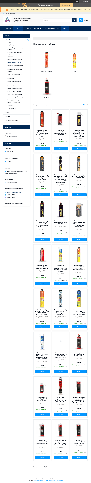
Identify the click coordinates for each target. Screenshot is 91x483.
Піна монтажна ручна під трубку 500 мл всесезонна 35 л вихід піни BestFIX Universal (79, 133)
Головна (8, 28)
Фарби (9, 42)
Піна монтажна (46, 71)
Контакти (37, 28)
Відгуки (7, 116)
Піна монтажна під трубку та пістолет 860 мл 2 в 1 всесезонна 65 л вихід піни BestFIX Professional (60, 178)
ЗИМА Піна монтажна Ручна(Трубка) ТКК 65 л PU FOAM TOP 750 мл (60, 268)
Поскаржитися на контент (41, 480)
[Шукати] (74, 20)
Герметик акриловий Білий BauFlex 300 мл (79, 442)
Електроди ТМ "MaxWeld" (15, 88)
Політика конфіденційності (56, 480)
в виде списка (87, 105)
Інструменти (11, 78)
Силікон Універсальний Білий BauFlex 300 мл (42, 443)
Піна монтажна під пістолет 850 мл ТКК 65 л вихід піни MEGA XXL (60, 312)
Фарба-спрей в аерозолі (15, 45)
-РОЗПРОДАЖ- (12, 108)
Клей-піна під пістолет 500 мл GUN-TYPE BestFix (42, 267)
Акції (64, 28)
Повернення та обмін (13, 33)
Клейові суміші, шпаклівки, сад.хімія (15, 53)
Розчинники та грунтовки (15, 59)
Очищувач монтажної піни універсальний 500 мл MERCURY (60, 133)
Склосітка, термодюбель (15, 94)
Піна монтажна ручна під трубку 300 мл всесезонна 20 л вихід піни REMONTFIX (79, 224)
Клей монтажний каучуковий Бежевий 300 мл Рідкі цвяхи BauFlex (79, 400)
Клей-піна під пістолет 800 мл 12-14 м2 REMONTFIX (79, 176)
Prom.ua (54, 478)
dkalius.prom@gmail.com (14, 192)
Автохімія (10, 56)
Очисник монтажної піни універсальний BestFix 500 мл (60, 222)
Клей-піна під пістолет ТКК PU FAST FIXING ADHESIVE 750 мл (79, 268)
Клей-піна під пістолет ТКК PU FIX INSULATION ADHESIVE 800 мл (42, 312)
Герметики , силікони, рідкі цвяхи (15, 66)
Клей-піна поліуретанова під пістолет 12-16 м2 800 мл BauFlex (60, 400)
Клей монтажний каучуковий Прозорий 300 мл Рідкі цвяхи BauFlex (60, 443)
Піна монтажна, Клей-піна (15, 62)
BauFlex (46, 97)
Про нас (28, 28)
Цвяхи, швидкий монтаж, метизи (15, 82)
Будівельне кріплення (14, 102)
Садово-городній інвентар (15, 97)
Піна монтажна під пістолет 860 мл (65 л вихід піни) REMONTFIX (42, 177)
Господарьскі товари (14, 99)
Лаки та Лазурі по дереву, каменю (15, 48)
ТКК (74, 71)
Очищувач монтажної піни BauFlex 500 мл (79, 354)
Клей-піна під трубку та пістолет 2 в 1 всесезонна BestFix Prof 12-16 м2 (42, 133)
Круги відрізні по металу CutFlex (15, 70)
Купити (42, 148)
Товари (17, 28)
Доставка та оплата (52, 28)
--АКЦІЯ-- (10, 105)
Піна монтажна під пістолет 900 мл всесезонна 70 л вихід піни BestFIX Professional (42, 224)
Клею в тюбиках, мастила (15, 86)
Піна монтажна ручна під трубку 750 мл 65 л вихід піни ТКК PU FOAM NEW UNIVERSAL (42, 356)
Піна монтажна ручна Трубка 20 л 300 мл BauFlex (42, 399)
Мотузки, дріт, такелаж (14, 91)
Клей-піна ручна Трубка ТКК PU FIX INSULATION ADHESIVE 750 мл (60, 355)
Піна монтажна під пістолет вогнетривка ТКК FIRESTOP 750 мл (79, 312)
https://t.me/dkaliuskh (17, 203)
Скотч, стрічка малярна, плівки (15, 74)
